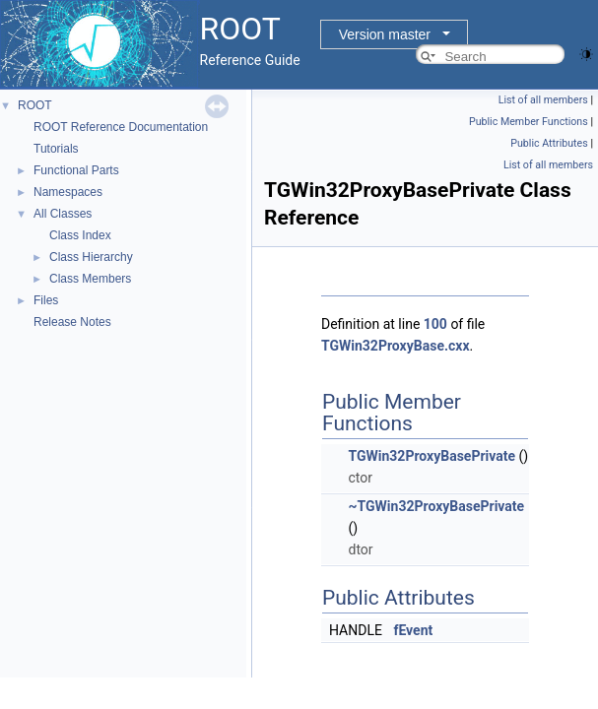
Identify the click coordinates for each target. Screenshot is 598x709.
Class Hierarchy (91, 257)
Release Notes (72, 322)
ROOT (35, 105)
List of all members (543, 100)
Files (45, 300)
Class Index (80, 235)
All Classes (62, 214)
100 (435, 324)
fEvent (412, 630)
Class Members (90, 279)
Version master (385, 34)
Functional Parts (76, 170)
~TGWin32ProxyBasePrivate (436, 506)
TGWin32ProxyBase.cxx (395, 346)
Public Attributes (549, 143)
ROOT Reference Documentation (120, 127)
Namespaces (67, 192)
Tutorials (56, 149)
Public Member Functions (528, 121)
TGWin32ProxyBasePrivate (431, 456)
